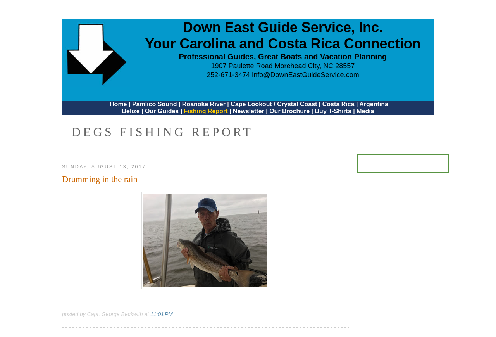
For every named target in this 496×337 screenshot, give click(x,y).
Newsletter (248, 111)
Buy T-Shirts (333, 111)
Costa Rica (338, 104)
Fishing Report (206, 111)
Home (118, 104)
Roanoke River (204, 104)
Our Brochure (289, 111)
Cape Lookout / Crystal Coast (274, 104)
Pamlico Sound (154, 104)
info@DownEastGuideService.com (305, 75)
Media (365, 111)
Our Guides (162, 111)
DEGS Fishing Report (162, 132)
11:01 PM (161, 314)
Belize (131, 111)
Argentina (373, 104)
